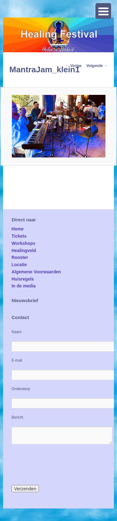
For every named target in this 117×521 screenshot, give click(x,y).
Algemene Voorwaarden (36, 271)
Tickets (19, 236)
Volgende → (97, 66)
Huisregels (23, 278)
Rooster (20, 257)
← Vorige (74, 66)
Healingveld (24, 250)
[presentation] (59, 464)
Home (18, 228)
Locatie (19, 264)
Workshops (23, 243)
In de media (24, 285)
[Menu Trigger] (103, 11)
